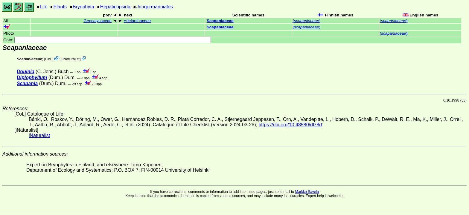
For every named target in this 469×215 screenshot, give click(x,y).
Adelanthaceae (137, 21)
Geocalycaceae (97, 21)
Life (44, 6)
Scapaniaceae (220, 21)
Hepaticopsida (115, 6)
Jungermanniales (154, 6)
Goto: (107, 40)
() (306, 21)
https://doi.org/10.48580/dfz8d (290, 124)
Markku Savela (307, 192)
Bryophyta (83, 6)
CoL (48, 59)
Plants (59, 6)
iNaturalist (71, 59)
